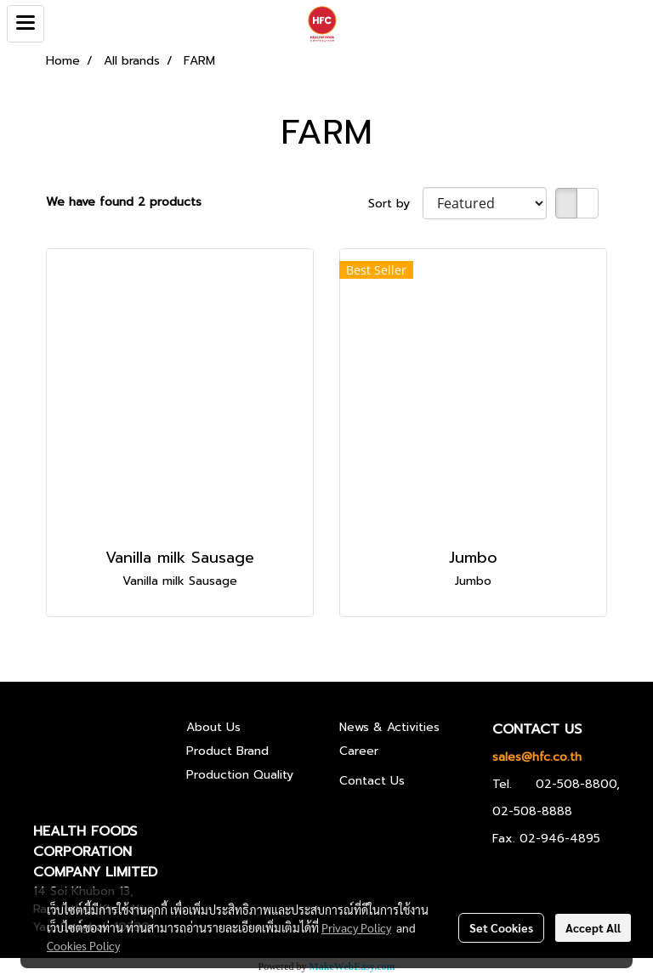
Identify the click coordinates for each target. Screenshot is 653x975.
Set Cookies (501, 927)
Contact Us (372, 781)
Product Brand (227, 751)
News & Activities (389, 727)
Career (358, 751)
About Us (213, 727)
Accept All (593, 927)
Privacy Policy (356, 927)
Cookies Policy (83, 945)
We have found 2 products (124, 202)
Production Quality (239, 775)
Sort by (395, 204)
